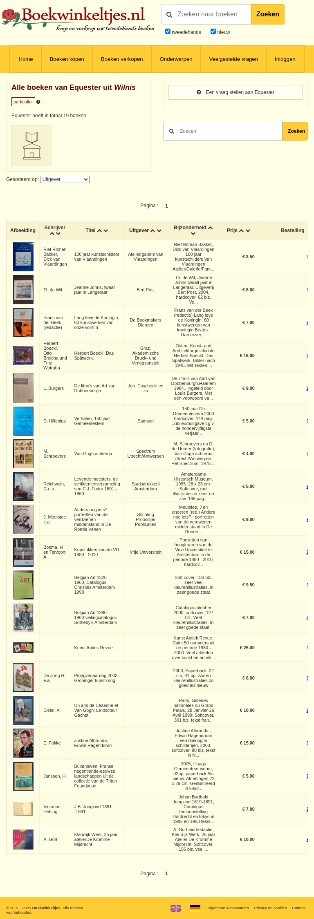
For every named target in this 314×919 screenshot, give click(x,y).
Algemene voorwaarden (228, 908)
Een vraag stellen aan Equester (235, 92)
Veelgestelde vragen (233, 59)
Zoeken (267, 14)
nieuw (223, 32)
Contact (298, 908)
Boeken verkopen (122, 59)
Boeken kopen (67, 59)
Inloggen (285, 59)
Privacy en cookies (270, 908)
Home (25, 59)
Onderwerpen (176, 59)
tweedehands (186, 32)
